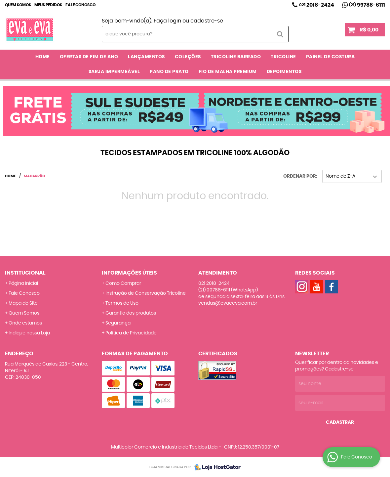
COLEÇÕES (188, 57)
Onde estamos (25, 323)
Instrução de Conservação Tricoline (145, 293)
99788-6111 (367, 5)
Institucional (25, 273)
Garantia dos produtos (130, 313)
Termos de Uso (121, 303)
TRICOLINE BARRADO (236, 57)
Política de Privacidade (131, 333)
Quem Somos (18, 5)
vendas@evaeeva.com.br (227, 303)
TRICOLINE (283, 57)
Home (42, 57)
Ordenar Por (299, 176)
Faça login (167, 20)
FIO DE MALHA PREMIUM (228, 71)
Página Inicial (23, 283)
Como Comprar (123, 283)
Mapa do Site (23, 303)
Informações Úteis (129, 273)
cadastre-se (206, 20)
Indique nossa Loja (29, 333)
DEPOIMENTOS (284, 71)
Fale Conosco (80, 5)
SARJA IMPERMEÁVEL (114, 71)
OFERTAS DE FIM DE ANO (89, 57)
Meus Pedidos (48, 5)
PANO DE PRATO (169, 71)
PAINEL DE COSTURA (330, 57)
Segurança (118, 323)
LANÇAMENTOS (146, 57)
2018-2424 (316, 5)
